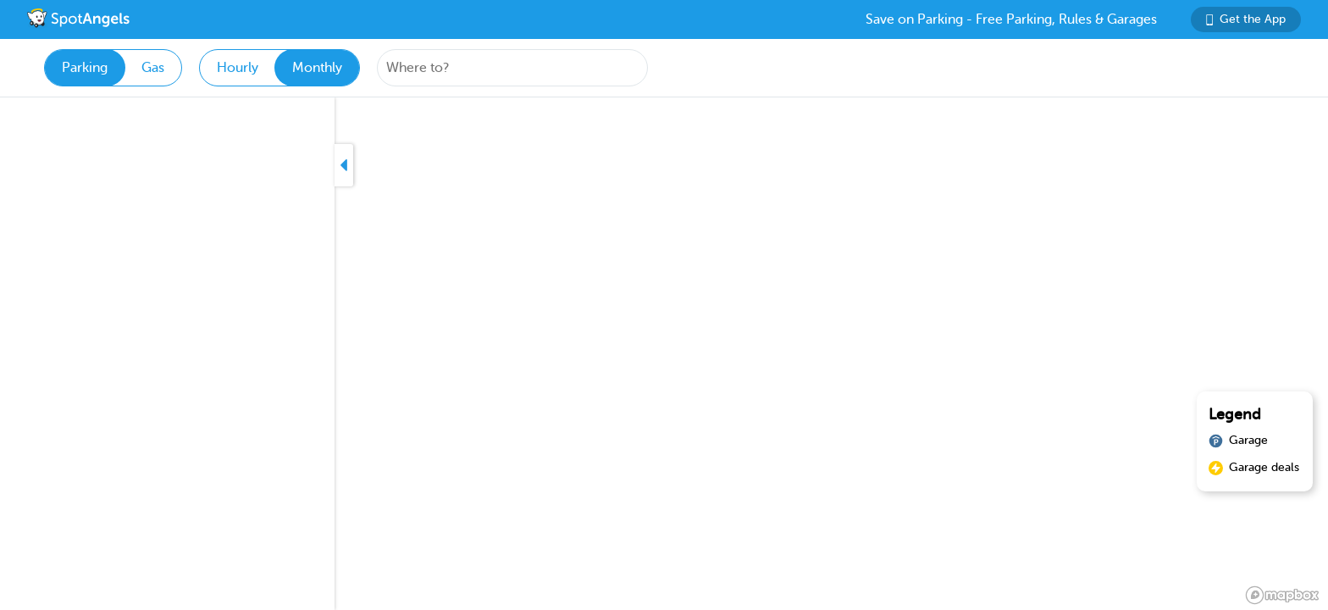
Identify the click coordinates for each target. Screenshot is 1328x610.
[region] (664, 353)
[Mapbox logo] (1282, 595)
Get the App (1246, 19)
